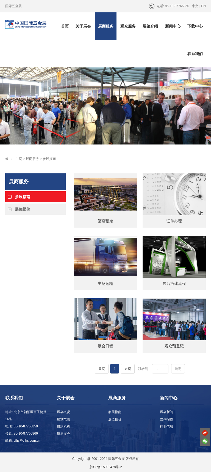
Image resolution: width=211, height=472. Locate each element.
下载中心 (195, 26)
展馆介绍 (150, 26)
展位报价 (22, 209)
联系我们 (195, 53)
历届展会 (63, 434)
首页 (65, 26)
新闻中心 (173, 26)
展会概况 (63, 412)
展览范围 (63, 419)
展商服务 (105, 26)
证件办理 (174, 221)
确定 (178, 369)
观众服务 (128, 26)
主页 (18, 159)
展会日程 (105, 346)
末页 (127, 369)
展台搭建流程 (174, 283)
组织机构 (63, 427)
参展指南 (49, 159)
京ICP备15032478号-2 (105, 467)
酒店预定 (105, 221)
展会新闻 (166, 412)
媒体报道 (166, 419)
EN (203, 6)
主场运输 (105, 283)
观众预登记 (174, 346)
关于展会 (83, 26)
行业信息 (166, 427)
